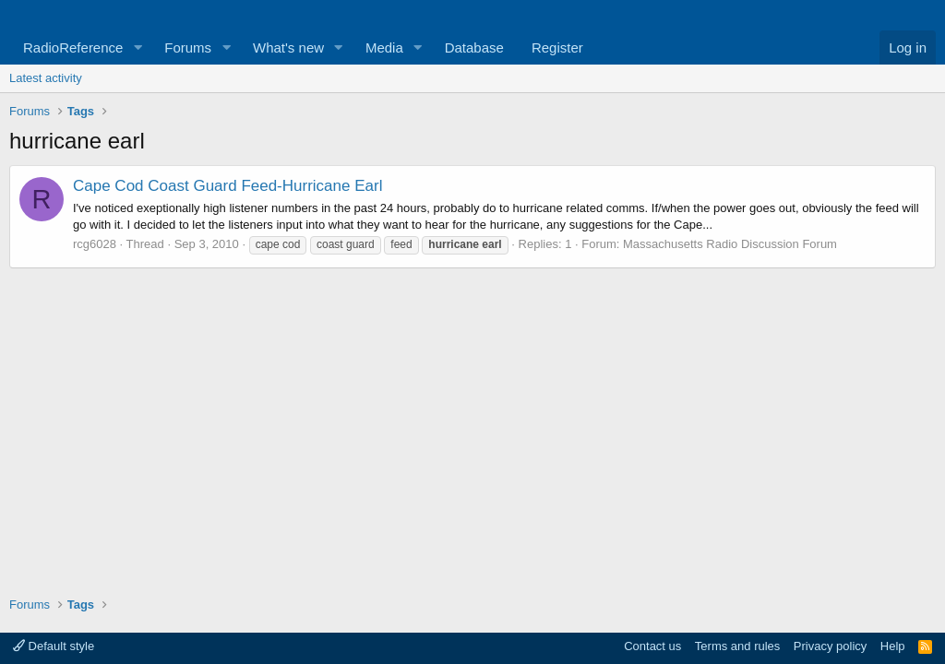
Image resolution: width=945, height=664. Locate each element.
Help (892, 646)
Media (384, 47)
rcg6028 (94, 244)
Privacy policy (830, 646)
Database (474, 47)
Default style (53, 646)
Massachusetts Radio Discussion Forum (730, 244)
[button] (137, 47)
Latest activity (45, 78)
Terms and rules (737, 646)
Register (557, 47)
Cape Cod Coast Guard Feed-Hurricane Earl (227, 186)
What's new (288, 47)
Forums (187, 47)
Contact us (652, 646)
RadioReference (73, 47)
